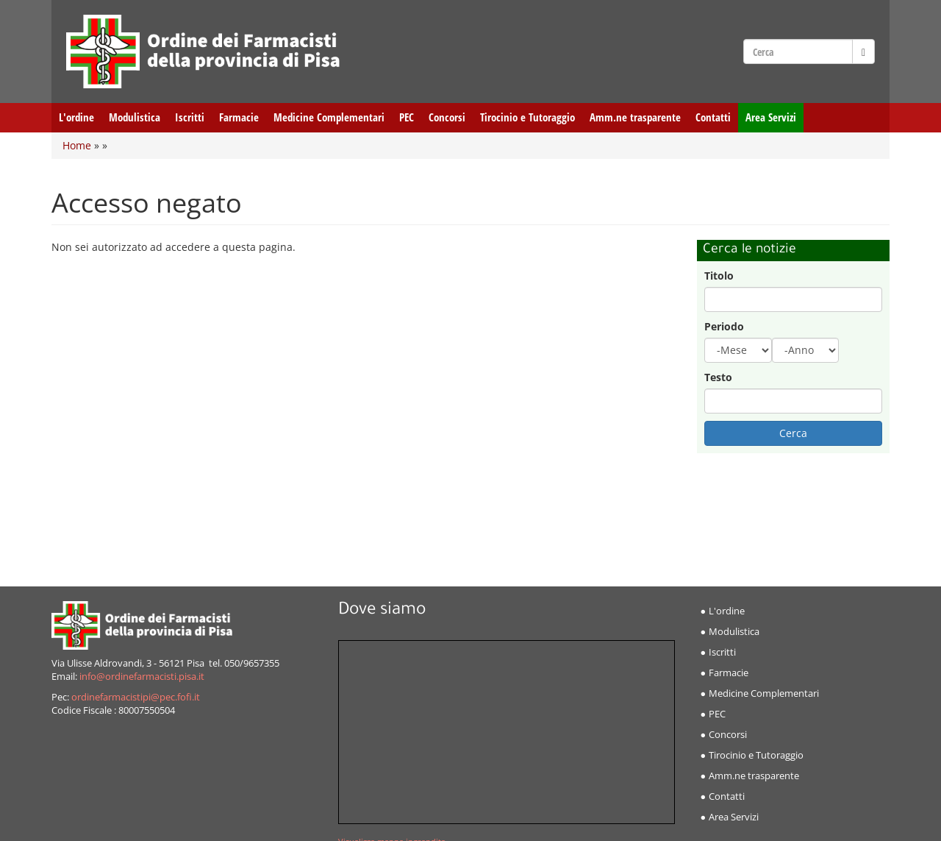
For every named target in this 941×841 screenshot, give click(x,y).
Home (76, 145)
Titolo (719, 276)
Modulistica (134, 117)
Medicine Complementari (328, 117)
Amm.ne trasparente (635, 117)
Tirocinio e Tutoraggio (527, 117)
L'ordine (76, 117)
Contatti (713, 117)
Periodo (724, 326)
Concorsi (447, 117)
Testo (718, 377)
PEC (406, 117)
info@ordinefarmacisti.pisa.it (141, 676)
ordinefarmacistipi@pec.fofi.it (135, 697)
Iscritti (189, 117)
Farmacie (239, 117)
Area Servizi (770, 117)
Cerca (793, 433)
